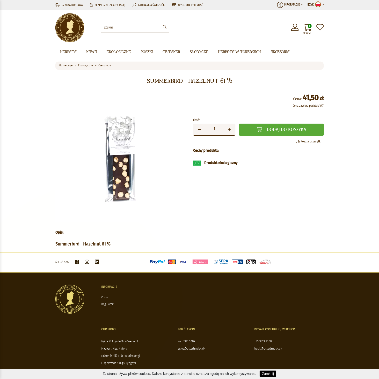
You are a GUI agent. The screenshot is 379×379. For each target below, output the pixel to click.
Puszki (147, 51)
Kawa (91, 51)
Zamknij (268, 374)
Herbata (68, 51)
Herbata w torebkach (239, 51)
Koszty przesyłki (308, 141)
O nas (104, 297)
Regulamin (108, 304)
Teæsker (171, 51)
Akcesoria (280, 51)
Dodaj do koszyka (281, 129)
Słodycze (199, 51)
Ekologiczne (119, 51)
